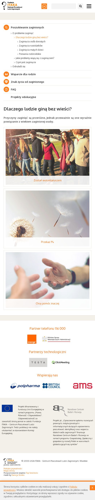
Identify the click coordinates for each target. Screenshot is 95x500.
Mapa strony (9, 470)
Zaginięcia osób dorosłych (32, 41)
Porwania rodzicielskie (30, 54)
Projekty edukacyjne (23, 97)
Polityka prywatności (13, 468)
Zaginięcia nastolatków (30, 45)
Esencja (15, 475)
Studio (21, 475)
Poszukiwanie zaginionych (27, 27)
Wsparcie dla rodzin (23, 74)
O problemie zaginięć (22, 33)
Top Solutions (32, 473)
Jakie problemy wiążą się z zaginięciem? (35, 58)
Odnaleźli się (18, 66)
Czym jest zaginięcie (26, 62)
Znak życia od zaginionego (27, 81)
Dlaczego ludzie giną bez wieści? (32, 37)
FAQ (13, 89)
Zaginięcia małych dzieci (31, 49)
